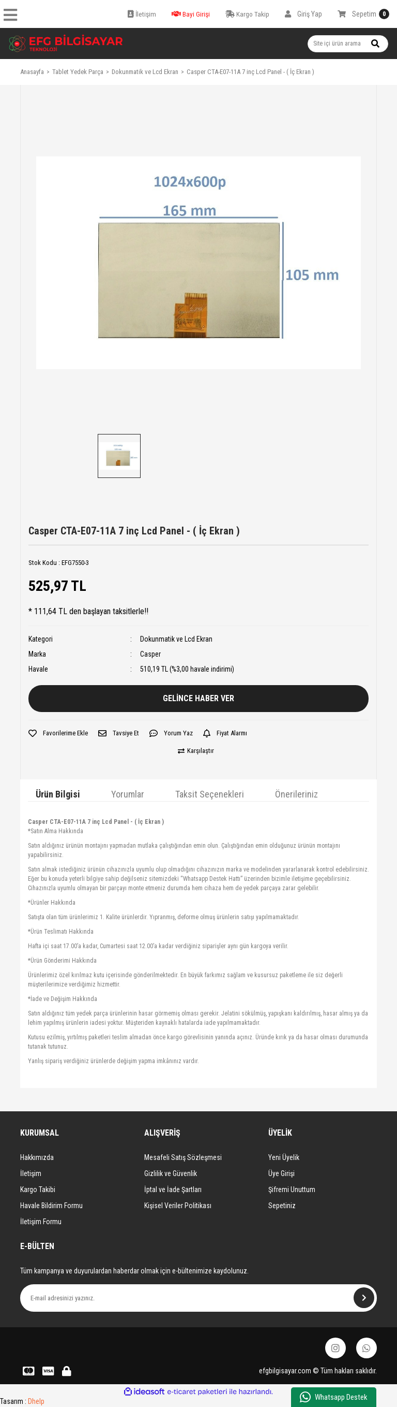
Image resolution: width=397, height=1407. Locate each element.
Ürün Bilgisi (58, 794)
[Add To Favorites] (58, 733)
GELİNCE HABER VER (198, 698)
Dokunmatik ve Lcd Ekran (176, 639)
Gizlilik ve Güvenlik (170, 1173)
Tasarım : (22, 1401)
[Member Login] (303, 14)
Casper (150, 654)
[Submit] (364, 1297)
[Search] (348, 43)
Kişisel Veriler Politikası (177, 1205)
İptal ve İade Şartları (173, 1189)
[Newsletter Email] (198, 1298)
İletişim (30, 1173)
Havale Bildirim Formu (51, 1205)
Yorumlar (127, 794)
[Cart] (363, 14)
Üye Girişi (281, 1173)
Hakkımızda (37, 1157)
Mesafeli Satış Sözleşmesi (183, 1157)
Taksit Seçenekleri (209, 794)
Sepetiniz (282, 1205)
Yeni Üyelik (283, 1157)
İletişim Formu (41, 1221)
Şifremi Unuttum (291, 1189)
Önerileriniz (296, 794)
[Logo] (66, 43)
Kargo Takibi (37, 1189)
